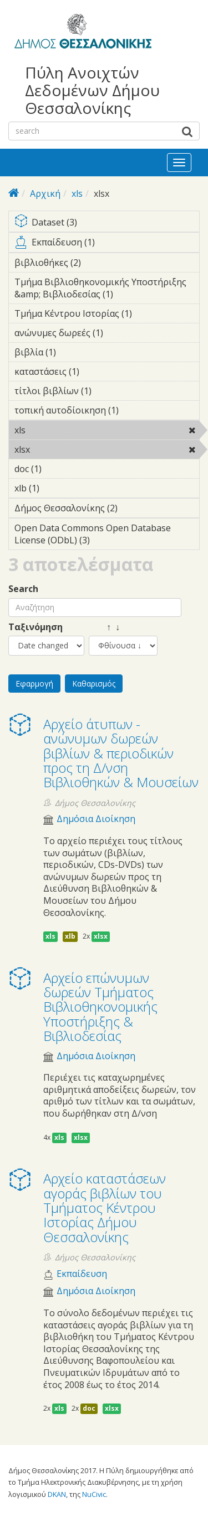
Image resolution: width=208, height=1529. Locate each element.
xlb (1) (56, 488)
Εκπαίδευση (82, 1274)
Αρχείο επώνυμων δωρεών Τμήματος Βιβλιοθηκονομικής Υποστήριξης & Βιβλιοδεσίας (100, 1006)
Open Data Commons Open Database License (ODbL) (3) (106, 535)
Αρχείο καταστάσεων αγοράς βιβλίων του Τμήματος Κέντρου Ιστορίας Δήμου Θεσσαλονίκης (104, 1207)
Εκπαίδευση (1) (106, 244)
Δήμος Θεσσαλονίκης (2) (106, 509)
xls (77, 193)
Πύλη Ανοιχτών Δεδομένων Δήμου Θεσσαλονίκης (92, 90)
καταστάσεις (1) (96, 371)
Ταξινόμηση (35, 627)
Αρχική (45, 193)
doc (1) (58, 469)
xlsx (58, 449)
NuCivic (94, 1494)
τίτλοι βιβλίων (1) (106, 392)
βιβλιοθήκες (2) (98, 262)
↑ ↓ (104, 627)
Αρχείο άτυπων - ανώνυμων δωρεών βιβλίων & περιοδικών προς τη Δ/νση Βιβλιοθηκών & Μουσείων (121, 753)
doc (89, 1408)
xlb (70, 936)
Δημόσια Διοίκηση (96, 819)
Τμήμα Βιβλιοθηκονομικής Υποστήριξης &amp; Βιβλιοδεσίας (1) (106, 289)
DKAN (57, 1494)
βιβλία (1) (73, 352)
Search (23, 589)
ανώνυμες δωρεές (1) (106, 334)
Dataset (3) (106, 223)
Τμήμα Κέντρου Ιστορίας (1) (106, 315)
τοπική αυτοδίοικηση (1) (106, 412)
